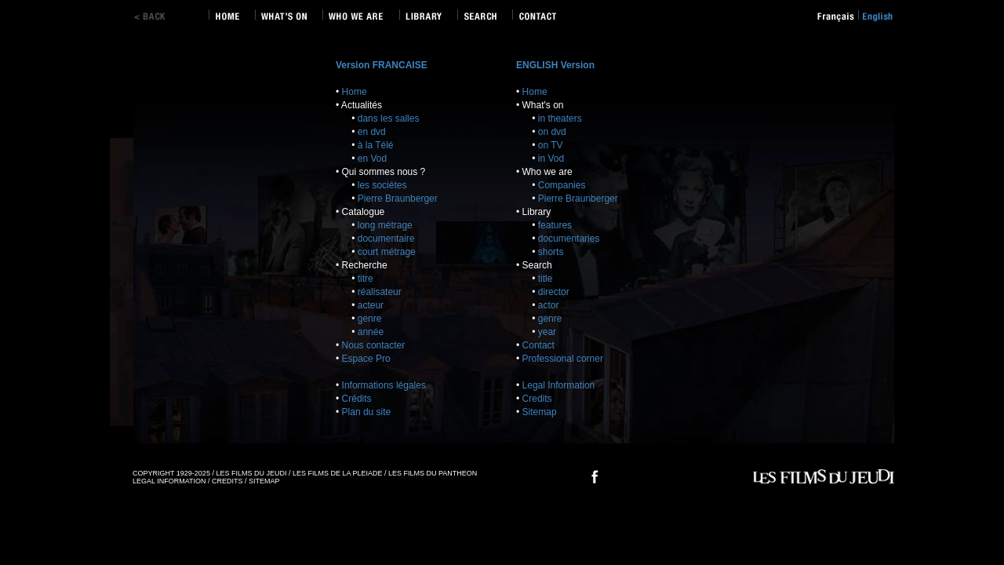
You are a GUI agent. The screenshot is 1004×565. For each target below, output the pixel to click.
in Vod (551, 158)
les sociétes (382, 185)
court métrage (387, 251)
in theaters (560, 118)
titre (365, 278)
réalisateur (380, 291)
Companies (562, 185)
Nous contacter (374, 345)
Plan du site (366, 411)
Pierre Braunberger (398, 198)
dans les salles (389, 118)
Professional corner (562, 358)
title (545, 278)
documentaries (569, 238)
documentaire (386, 238)
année (371, 331)
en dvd (372, 131)
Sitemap (539, 411)
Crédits (357, 398)
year (547, 331)
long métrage (385, 225)
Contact (538, 345)
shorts (551, 251)
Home (354, 91)
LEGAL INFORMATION (169, 481)
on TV (550, 145)
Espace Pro (366, 358)
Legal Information (558, 385)
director (553, 291)
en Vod (372, 158)
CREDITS (227, 481)
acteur (371, 305)
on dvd (552, 131)
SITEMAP (264, 481)
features (555, 225)
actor (548, 305)
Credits (537, 398)
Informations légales (384, 385)
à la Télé (376, 145)
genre (370, 318)
